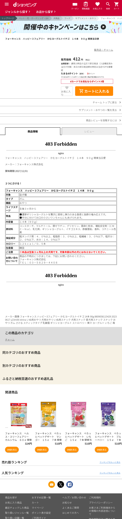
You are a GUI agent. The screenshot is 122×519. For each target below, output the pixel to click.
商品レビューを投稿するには (101, 120)
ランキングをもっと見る (109, 462)
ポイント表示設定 (41, 512)
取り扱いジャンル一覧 (17, 512)
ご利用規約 (95, 497)
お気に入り (66, 93)
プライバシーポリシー (101, 502)
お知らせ (67, 502)
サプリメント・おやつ (85, 18)
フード (67, 18)
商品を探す (11, 497)
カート (35, 502)
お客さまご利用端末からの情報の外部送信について (102, 511)
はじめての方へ (70, 512)
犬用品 (56, 18)
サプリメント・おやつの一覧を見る (98, 110)
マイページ (38, 507)
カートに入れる (94, 91)
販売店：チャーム (103, 49)
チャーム (9, 339)
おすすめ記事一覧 (41, 497)
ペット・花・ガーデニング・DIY (34, 18)
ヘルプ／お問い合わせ (74, 497)
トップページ (8, 18)
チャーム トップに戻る (105, 102)
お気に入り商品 (13, 502)
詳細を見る (12, 449)
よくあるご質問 (70, 507)
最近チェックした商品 (17, 507)
